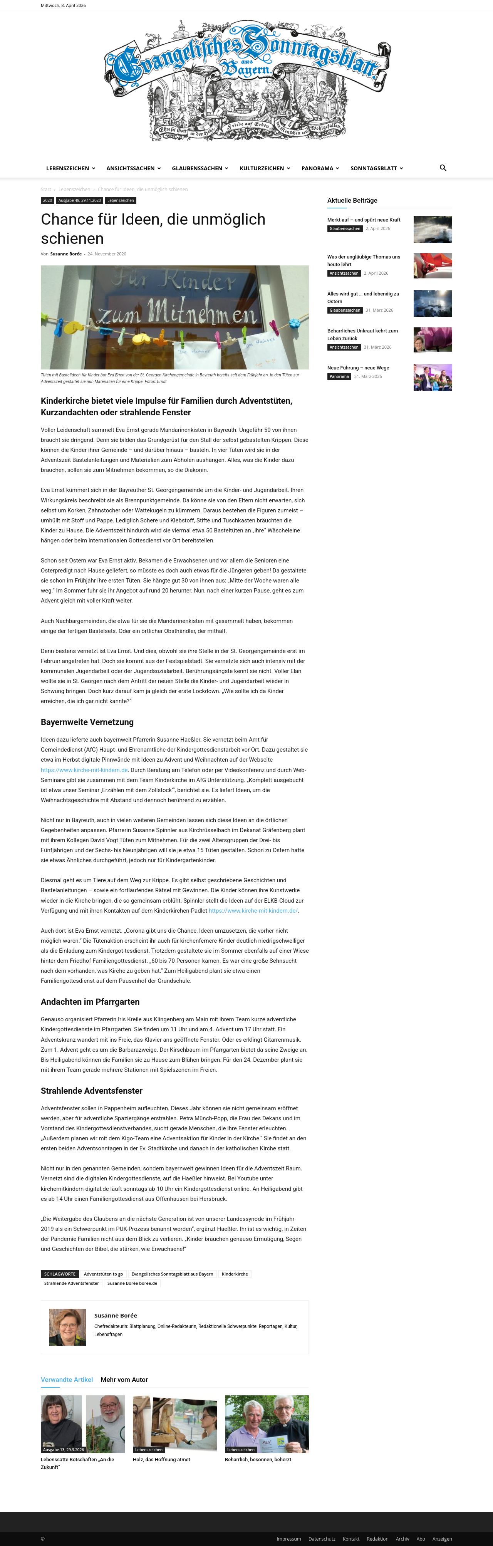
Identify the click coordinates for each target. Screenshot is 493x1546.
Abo (421, 1539)
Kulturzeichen (265, 168)
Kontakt (351, 1539)
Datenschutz (322, 1539)
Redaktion (378, 1539)
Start (46, 189)
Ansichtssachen (134, 168)
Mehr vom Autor (124, 1379)
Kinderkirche (235, 1274)
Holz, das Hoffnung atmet (161, 1459)
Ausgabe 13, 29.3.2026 (63, 1449)
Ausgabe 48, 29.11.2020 (80, 200)
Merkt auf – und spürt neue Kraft (364, 220)
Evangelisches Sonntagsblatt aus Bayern (172, 1274)
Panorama (321, 168)
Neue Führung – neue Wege (358, 368)
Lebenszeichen (71, 168)
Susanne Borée (66, 254)
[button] (443, 169)
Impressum (289, 1539)
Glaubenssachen (200, 168)
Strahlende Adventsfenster (71, 1283)
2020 (47, 200)
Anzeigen (442, 1539)
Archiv (402, 1539)
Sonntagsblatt (376, 168)
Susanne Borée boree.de (132, 1283)
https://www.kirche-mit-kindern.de (84, 770)
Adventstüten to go (103, 1274)
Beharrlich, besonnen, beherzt (258, 1459)
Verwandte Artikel (67, 1379)
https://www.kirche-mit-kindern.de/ (253, 910)
